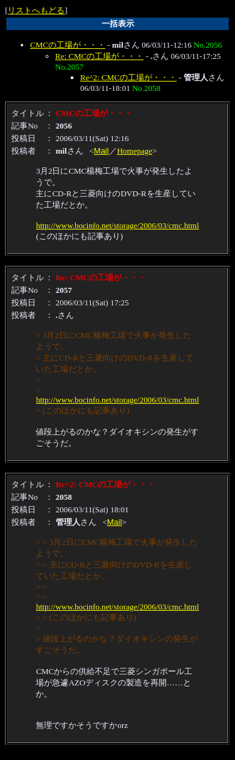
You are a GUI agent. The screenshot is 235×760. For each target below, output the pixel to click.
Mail (101, 151)
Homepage (134, 151)
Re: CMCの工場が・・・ (99, 56)
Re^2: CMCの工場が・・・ (128, 77)
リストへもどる (36, 10)
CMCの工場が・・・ (67, 45)
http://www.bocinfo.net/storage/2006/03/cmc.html (117, 225)
